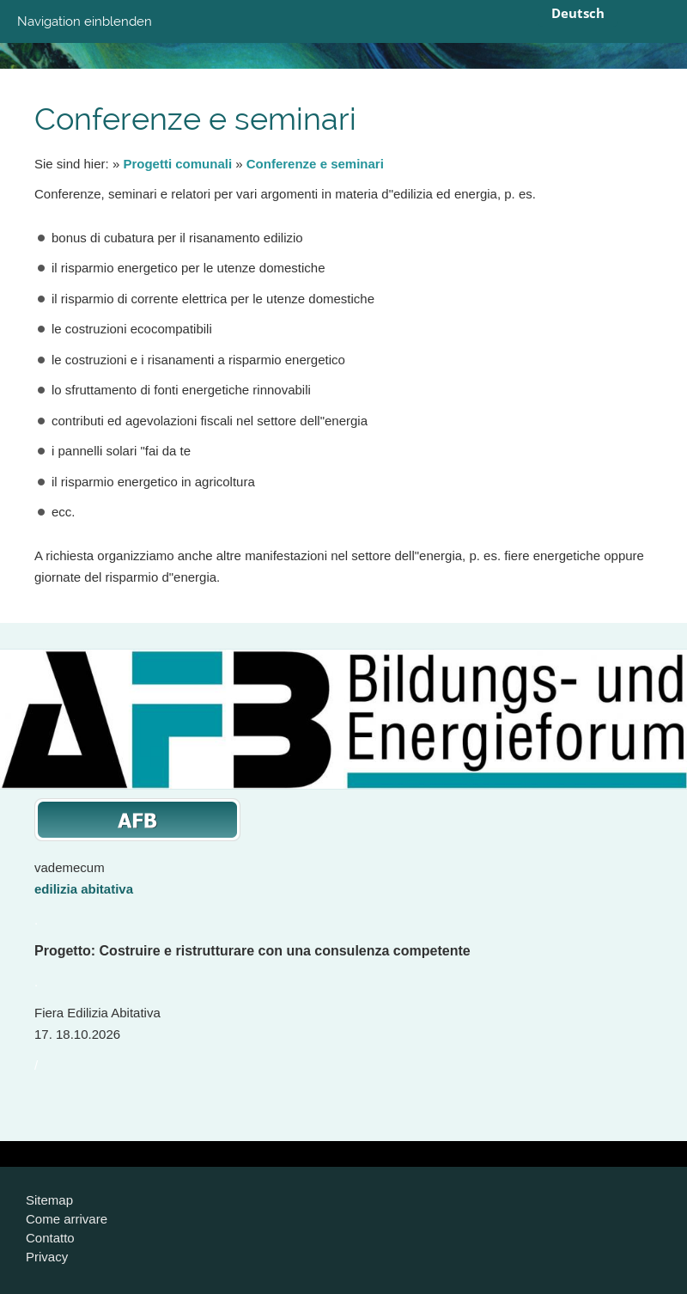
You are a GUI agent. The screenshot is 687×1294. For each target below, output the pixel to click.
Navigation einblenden (84, 21)
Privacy (47, 1256)
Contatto (50, 1237)
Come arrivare (66, 1219)
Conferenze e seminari (315, 163)
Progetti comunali (177, 163)
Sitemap (49, 1200)
